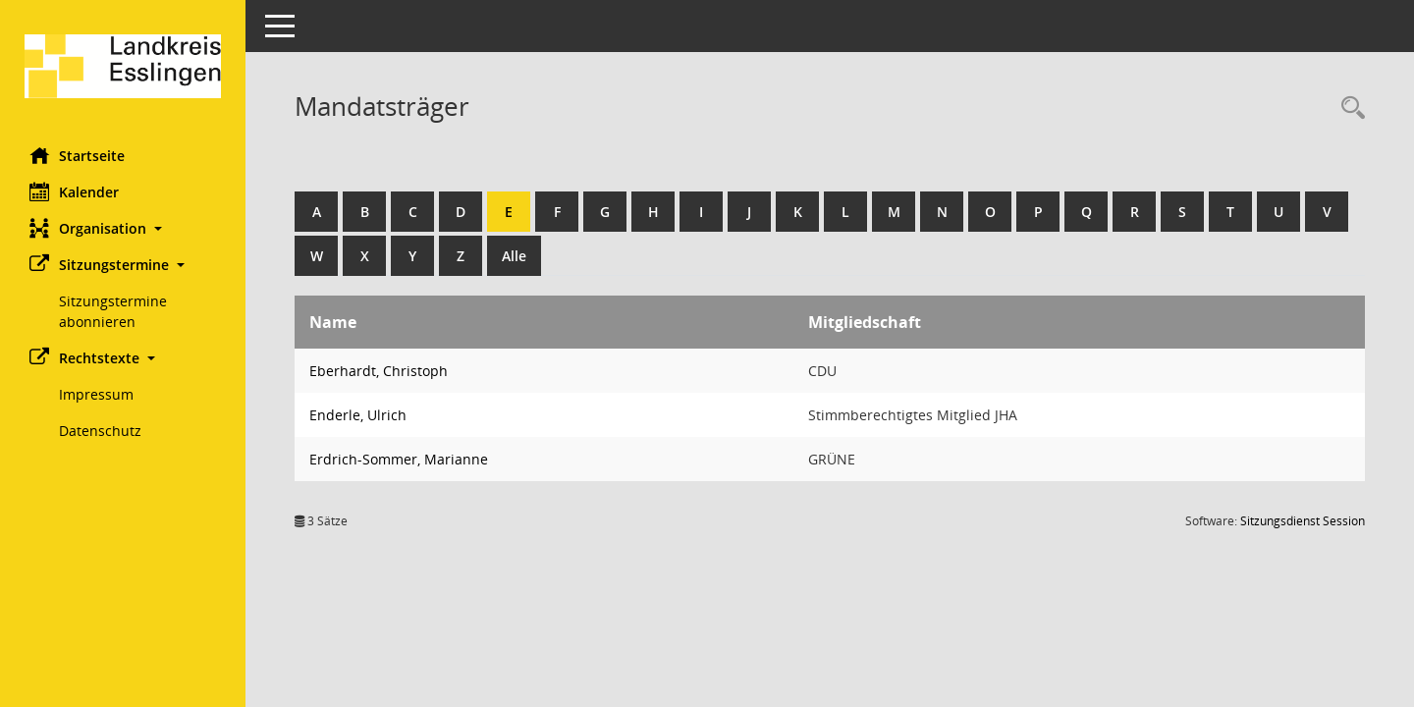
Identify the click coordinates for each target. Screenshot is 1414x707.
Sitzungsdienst (1302, 521)
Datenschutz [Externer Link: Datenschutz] (100, 430)
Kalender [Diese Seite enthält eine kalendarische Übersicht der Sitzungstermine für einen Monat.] (74, 191)
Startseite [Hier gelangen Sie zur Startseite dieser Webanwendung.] (77, 155)
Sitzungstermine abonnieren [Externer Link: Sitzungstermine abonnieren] (113, 311)
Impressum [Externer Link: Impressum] (96, 394)
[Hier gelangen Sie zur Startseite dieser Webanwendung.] (122, 66)
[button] (122, 228)
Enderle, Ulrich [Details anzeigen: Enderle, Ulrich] (358, 415)
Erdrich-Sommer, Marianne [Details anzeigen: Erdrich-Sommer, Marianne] (398, 459)
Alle (514, 255)
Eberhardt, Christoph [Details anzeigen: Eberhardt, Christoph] (378, 370)
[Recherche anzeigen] (1348, 108)
